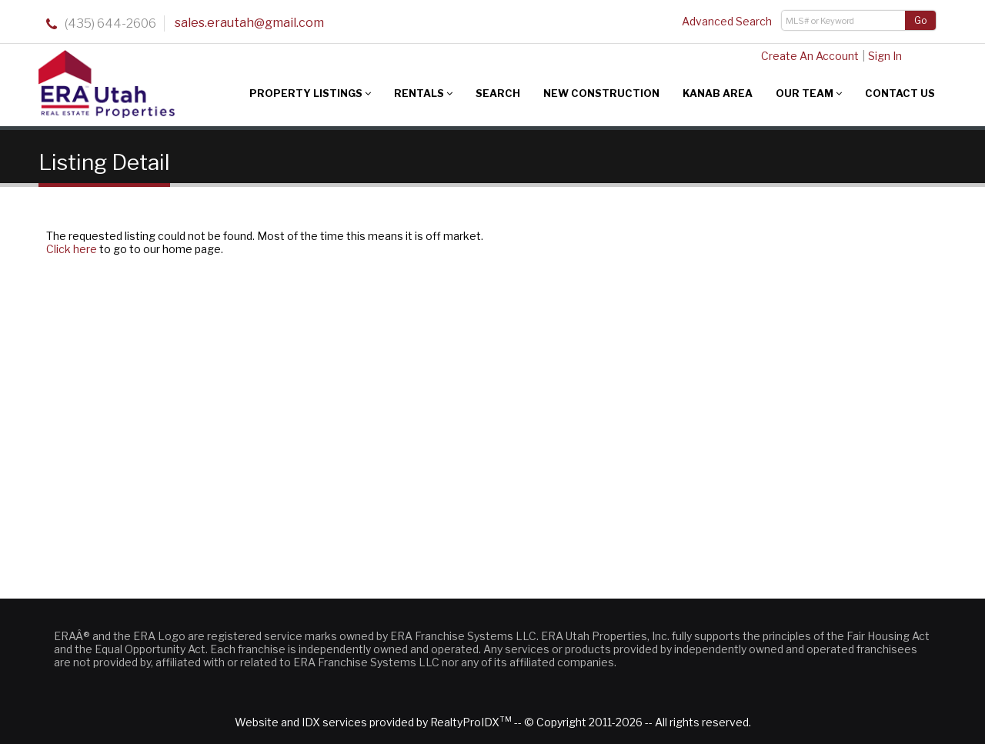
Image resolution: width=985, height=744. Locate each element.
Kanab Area (718, 93)
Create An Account (810, 55)
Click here (71, 248)
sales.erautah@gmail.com (249, 22)
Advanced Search (727, 21)
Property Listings (310, 93)
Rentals (423, 93)
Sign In (885, 55)
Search (498, 93)
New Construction (601, 93)
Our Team (809, 93)
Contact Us (900, 93)
